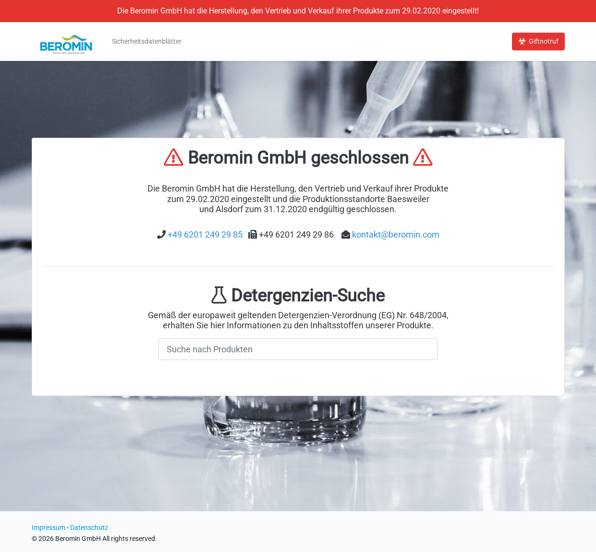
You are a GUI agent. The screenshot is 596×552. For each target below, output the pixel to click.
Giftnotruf (538, 41)
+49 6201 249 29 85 (205, 234)
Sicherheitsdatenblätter (147, 41)
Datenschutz (89, 528)
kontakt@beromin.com (395, 234)
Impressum (48, 528)
